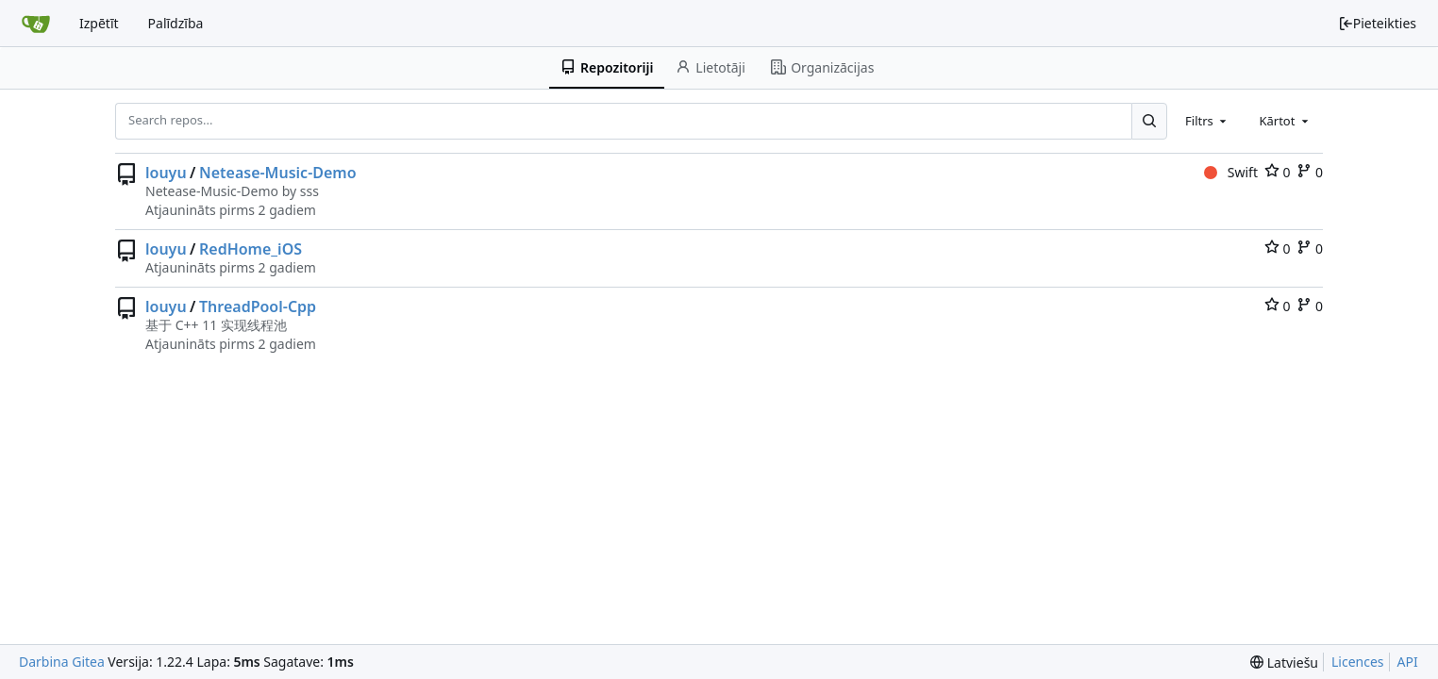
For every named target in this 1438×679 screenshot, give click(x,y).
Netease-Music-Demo (278, 172)
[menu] (1284, 662)
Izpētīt (99, 23)
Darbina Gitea (62, 662)
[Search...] (1149, 121)
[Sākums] (35, 24)
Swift (1231, 172)
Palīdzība (176, 23)
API (1407, 662)
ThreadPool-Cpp (257, 306)
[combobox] (1207, 121)
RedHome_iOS (250, 249)
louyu (166, 172)
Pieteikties (1377, 23)
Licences (1357, 662)
